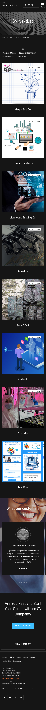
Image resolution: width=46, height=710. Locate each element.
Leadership (6, 661)
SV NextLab (21, 56)
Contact (33, 657)
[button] (42, 4)
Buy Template (23, 626)
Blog (19, 657)
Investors (17, 661)
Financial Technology (27, 53)
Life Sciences (8, 56)
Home (4, 37)
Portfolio (13, 37)
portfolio (31, 5)
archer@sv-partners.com (10, 678)
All (23, 49)
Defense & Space (9, 53)
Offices (12, 657)
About (25, 657)
